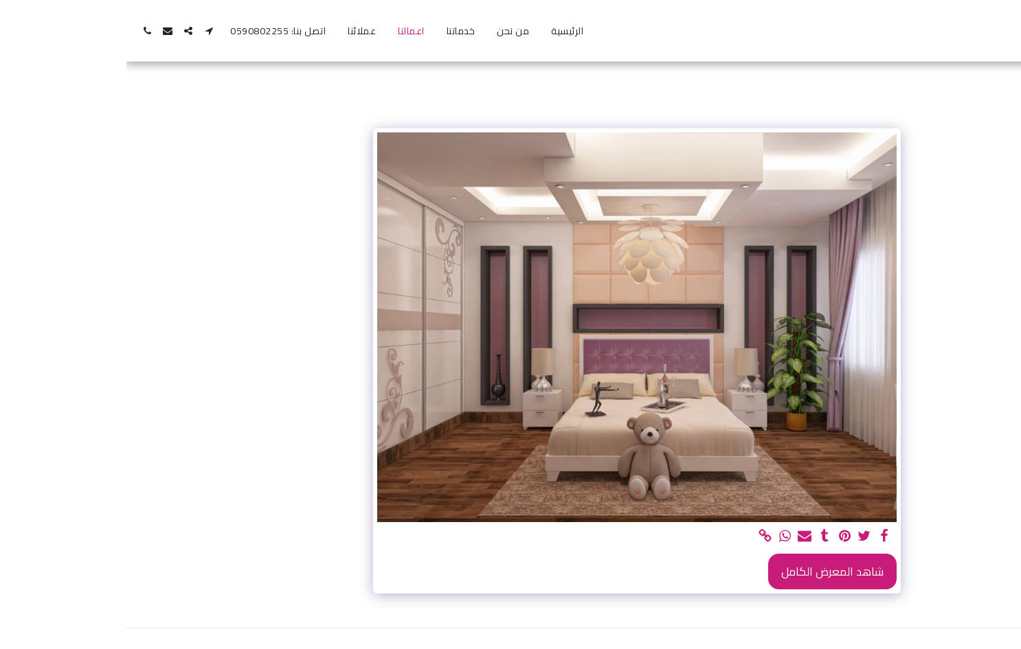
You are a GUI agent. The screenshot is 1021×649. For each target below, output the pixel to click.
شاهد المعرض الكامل (706, 571)
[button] (82, 31)
